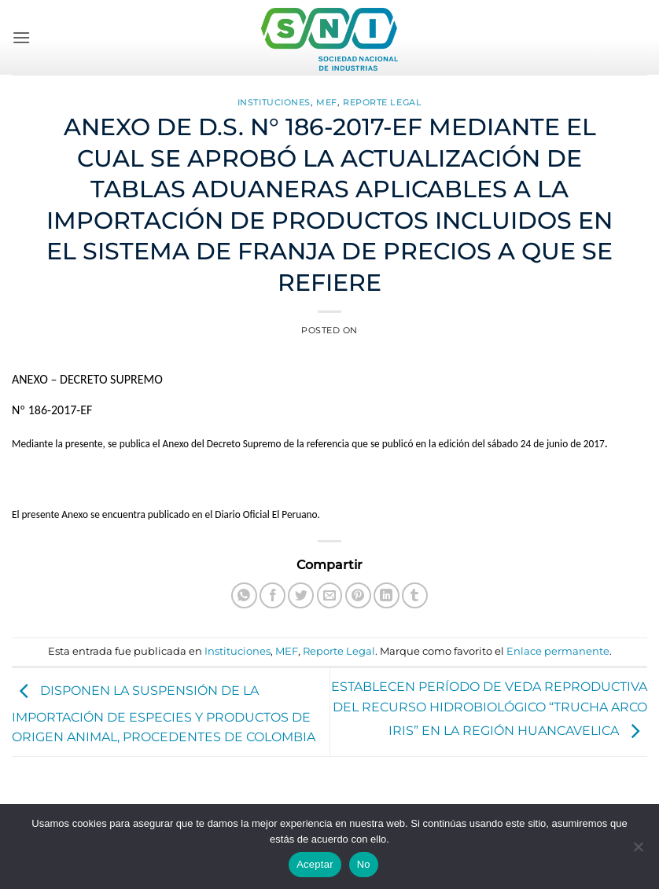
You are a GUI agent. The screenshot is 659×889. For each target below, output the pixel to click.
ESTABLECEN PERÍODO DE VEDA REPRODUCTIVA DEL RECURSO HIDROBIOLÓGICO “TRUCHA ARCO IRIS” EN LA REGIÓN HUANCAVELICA (489, 709)
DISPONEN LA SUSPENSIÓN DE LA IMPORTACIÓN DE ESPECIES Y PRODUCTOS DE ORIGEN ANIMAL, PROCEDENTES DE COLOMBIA (163, 714)
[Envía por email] (330, 595)
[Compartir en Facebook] (272, 595)
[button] (21, 37)
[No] (637, 851)
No (363, 864)
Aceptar (314, 864)
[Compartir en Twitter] (301, 595)
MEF (326, 102)
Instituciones (274, 102)
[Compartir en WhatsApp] (244, 595)
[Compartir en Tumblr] (415, 595)
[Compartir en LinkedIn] (386, 595)
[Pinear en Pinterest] (358, 595)
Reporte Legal (382, 102)
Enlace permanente (557, 651)
